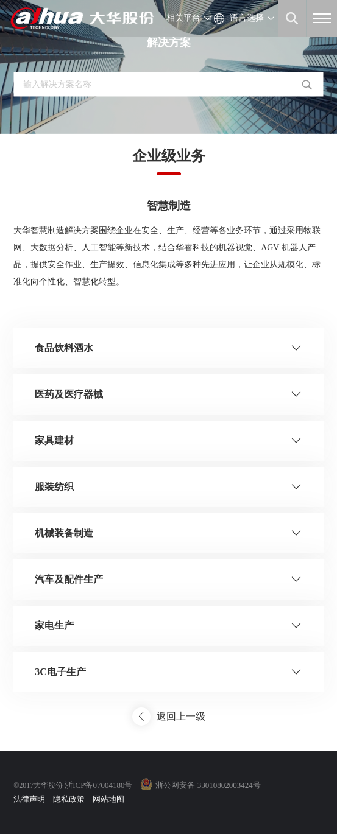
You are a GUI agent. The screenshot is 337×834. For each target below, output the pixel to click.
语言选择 (247, 18)
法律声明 (29, 799)
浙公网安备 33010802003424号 (207, 785)
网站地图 (108, 799)
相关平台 (183, 18)
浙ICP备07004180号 (98, 785)
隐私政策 (69, 799)
